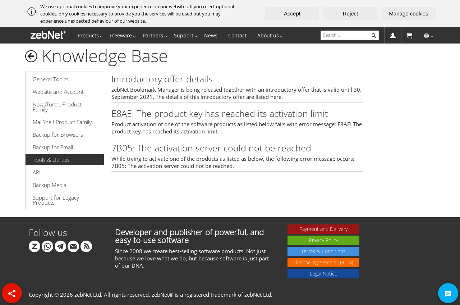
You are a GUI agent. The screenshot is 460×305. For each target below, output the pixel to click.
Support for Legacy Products (56, 200)
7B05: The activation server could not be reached (211, 148)
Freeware (121, 35)
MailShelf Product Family (62, 122)
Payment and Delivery (323, 229)
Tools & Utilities (51, 159)
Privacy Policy (323, 240)
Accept (292, 13)
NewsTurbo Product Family (57, 107)
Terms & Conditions (323, 251)
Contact (237, 35)
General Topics (51, 79)
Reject (350, 13)
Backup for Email (53, 147)
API (37, 172)
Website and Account (58, 91)
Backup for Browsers (58, 134)
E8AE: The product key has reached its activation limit (219, 113)
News (210, 35)
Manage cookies (408, 13)
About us (268, 35)
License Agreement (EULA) (323, 262)
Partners (153, 35)
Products (88, 35)
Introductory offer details (162, 79)
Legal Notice (323, 273)
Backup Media (49, 184)
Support (183, 35)
